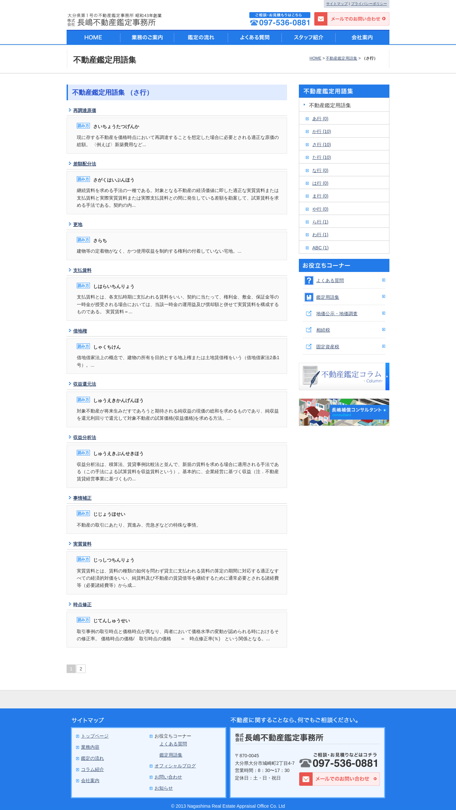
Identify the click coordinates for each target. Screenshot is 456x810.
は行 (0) (320, 183)
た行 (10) (321, 157)
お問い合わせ (168, 777)
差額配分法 (84, 163)
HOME (315, 58)
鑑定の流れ (201, 37)
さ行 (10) (321, 144)
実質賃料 (82, 544)
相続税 (323, 330)
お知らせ (164, 788)
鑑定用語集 (327, 297)
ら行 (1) (320, 221)
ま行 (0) (320, 196)
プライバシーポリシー (369, 4)
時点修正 (82, 604)
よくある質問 (330, 280)
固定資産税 (327, 346)
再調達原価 (84, 110)
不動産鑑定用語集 (341, 58)
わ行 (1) (320, 234)
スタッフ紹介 (309, 37)
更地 (77, 224)
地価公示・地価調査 (337, 313)
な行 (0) (320, 170)
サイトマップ (337, 4)
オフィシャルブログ (175, 765)
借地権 (80, 331)
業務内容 (90, 747)
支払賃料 (82, 270)
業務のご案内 (147, 37)
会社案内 (362, 37)
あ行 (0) (320, 118)
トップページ (95, 736)
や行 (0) (320, 209)
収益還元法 (84, 384)
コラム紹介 (92, 769)
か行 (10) (321, 131)
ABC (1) (320, 247)
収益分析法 (84, 437)
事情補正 (82, 498)
